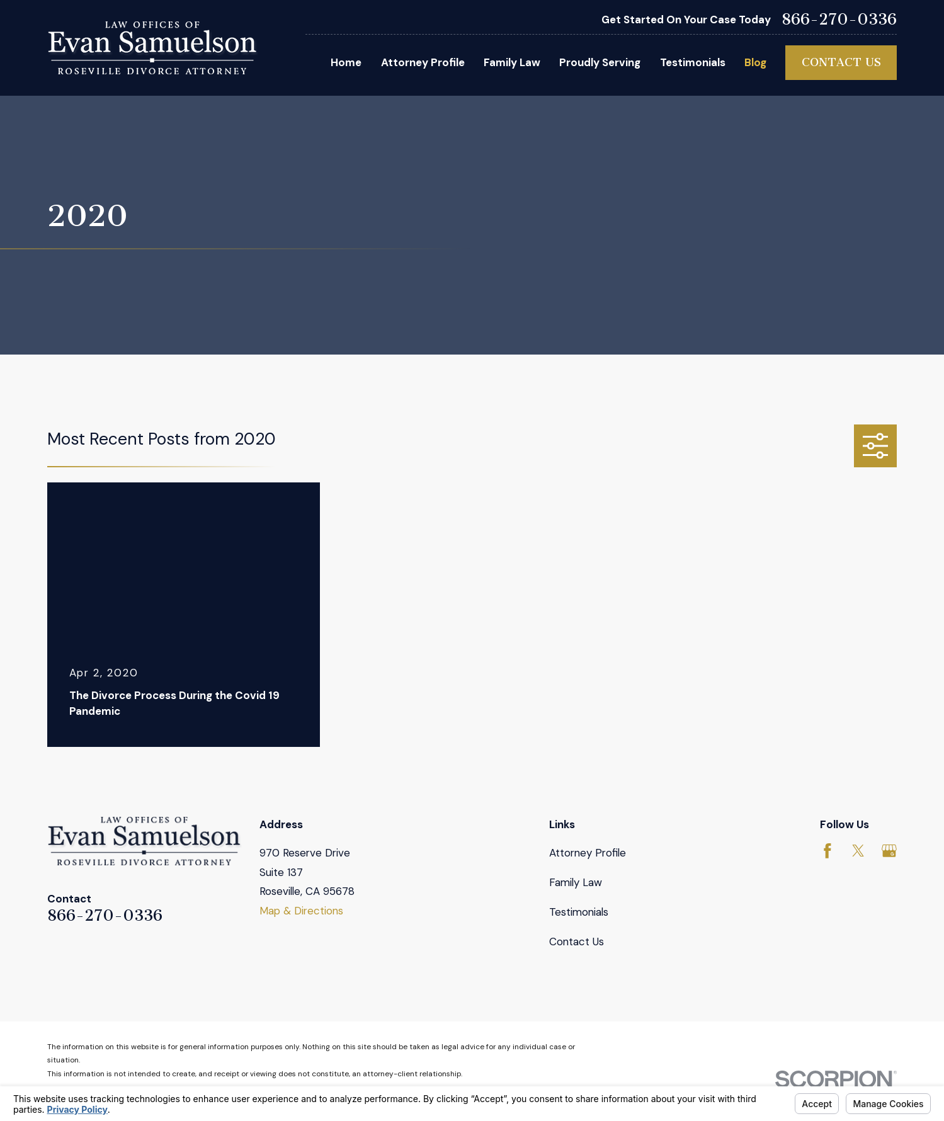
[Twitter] (858, 850)
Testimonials (578, 912)
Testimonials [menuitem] (692, 62)
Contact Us (841, 62)
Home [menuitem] (346, 62)
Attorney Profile (587, 853)
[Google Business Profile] (889, 850)
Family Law (575, 882)
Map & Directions (301, 911)
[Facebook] (827, 850)
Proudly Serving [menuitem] (599, 62)
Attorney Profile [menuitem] (423, 62)
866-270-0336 (839, 20)
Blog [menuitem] (755, 62)
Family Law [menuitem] (512, 62)
